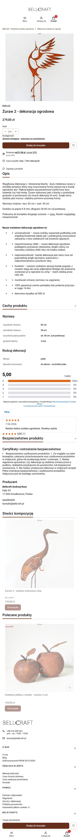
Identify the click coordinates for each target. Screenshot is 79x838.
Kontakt (6, 782)
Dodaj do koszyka (35, 145)
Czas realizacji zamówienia (15, 779)
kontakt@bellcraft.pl (13, 503)
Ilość (4, 126)
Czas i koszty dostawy (12, 776)
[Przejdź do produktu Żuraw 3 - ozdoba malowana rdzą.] (39, 554)
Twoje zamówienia (11, 820)
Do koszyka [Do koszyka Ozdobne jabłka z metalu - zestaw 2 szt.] (12, 708)
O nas (5, 754)
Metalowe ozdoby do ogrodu (49, 29)
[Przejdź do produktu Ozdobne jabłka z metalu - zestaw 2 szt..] (39, 658)
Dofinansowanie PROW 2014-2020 (18, 760)
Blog (4, 757)
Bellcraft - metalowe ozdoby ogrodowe (18, 29)
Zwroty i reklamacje (11, 801)
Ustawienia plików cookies (15, 807)
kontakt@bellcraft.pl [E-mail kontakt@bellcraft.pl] (16, 738)
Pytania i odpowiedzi (12, 795)
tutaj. (52, 214)
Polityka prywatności (12, 804)
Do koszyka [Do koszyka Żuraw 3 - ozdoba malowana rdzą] (12, 607)
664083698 (8, 500)
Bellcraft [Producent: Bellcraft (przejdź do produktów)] (6, 105)
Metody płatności (10, 773)
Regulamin (7, 798)
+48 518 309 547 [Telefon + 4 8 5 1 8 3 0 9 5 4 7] (15, 731)
